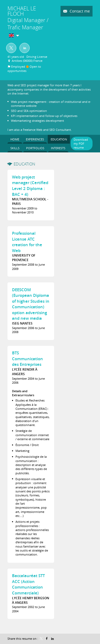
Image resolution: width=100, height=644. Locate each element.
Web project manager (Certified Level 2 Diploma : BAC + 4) (30, 185)
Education (24, 164)
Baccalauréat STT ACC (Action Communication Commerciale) (28, 584)
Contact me (79, 11)
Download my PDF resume (81, 143)
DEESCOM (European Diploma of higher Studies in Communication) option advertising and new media (30, 304)
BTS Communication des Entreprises (27, 358)
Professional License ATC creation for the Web (27, 241)
